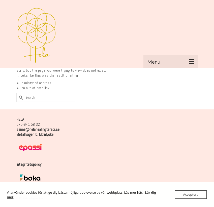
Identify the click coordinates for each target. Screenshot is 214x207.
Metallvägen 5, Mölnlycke (34, 134)
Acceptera (190, 194)
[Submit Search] (20, 97)
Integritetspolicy (28, 164)
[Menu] (170, 61)
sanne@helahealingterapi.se (37, 129)
